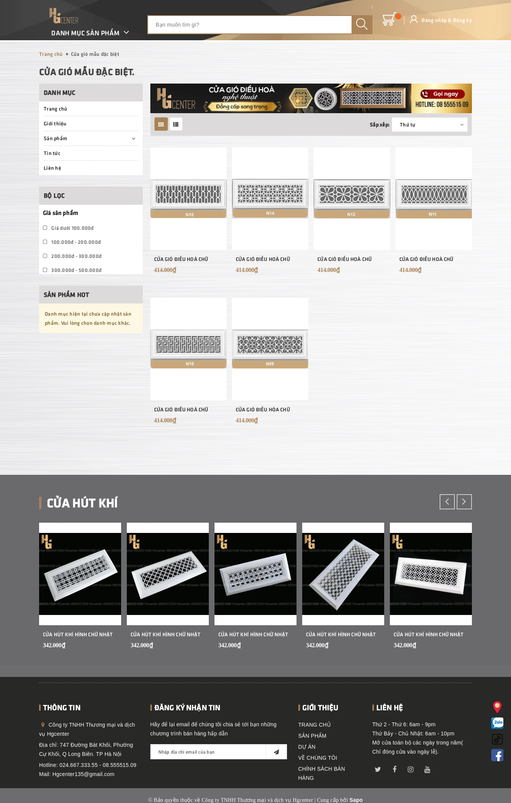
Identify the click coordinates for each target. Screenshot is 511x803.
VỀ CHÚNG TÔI (318, 758)
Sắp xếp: (380, 124)
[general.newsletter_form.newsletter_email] (218, 751)
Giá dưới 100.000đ (68, 227)
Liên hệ (52, 167)
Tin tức (52, 153)
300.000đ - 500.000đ (72, 270)
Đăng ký (461, 20)
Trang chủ (55, 108)
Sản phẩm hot (66, 295)
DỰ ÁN (307, 747)
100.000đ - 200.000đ (72, 242)
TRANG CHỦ (314, 725)
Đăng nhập (433, 20)
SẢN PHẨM (312, 736)
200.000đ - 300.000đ (72, 256)
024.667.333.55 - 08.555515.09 (98, 765)
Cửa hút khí (82, 502)
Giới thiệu (55, 123)
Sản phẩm (55, 138)
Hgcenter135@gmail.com (83, 774)
